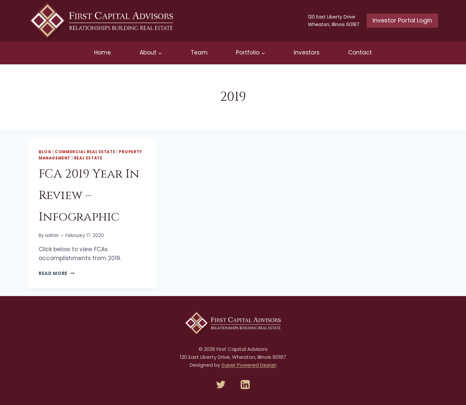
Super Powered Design (249, 364)
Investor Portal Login (402, 20)
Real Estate (88, 158)
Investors (306, 52)
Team (199, 52)
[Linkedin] (245, 384)
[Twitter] (220, 384)
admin (52, 235)
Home (102, 52)
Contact (360, 52)
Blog (45, 151)
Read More (57, 273)
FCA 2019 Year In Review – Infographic (89, 195)
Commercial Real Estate (85, 151)
